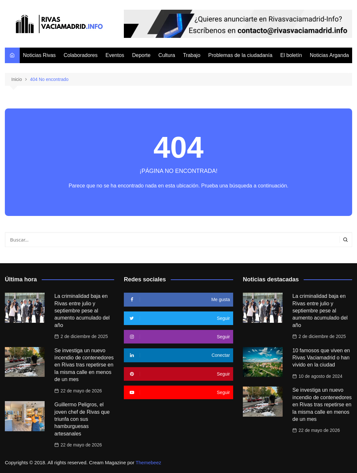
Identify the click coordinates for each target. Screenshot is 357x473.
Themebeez (148, 462)
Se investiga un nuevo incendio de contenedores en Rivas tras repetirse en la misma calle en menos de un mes (84, 365)
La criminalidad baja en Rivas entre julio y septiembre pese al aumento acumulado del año (82, 310)
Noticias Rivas (39, 55)
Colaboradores (81, 55)
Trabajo (191, 55)
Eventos (114, 55)
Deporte (141, 55)
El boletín (291, 55)
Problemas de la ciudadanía (240, 55)
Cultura (166, 55)
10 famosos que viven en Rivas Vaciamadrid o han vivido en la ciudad (321, 358)
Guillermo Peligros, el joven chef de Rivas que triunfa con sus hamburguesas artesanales (82, 419)
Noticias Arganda (329, 55)
